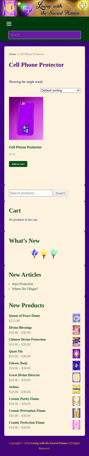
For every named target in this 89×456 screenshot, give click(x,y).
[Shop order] (60, 90)
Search (61, 193)
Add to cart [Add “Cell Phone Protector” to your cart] (18, 163)
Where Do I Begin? (25, 289)
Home (12, 54)
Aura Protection (22, 284)
